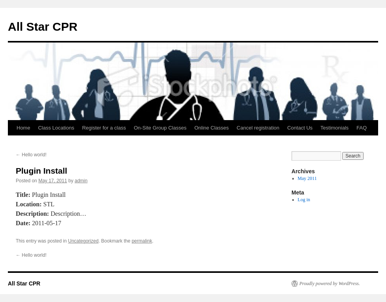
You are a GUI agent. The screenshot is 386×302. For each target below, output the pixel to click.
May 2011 (307, 178)
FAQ (361, 128)
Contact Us (299, 128)
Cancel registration (258, 128)
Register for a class (104, 128)
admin (80, 180)
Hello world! (31, 154)
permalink (142, 241)
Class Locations (56, 128)
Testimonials (335, 128)
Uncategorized (83, 241)
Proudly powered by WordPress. (329, 283)
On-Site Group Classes (160, 128)
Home (23, 128)
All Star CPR (43, 26)
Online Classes (211, 128)
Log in (304, 199)
